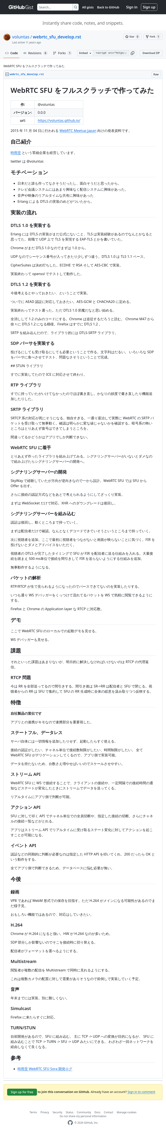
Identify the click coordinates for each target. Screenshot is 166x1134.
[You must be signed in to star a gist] (132, 37)
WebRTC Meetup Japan (77, 130)
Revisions (35, 53)
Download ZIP (151, 53)
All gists (88, 7)
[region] (83, 579)
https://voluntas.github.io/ (59, 120)
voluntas (20, 37)
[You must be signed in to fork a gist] (153, 37)
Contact (108, 1112)
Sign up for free (22, 1092)
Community (84, 1112)
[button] (132, 53)
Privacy (44, 1112)
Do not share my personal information (83, 1116)
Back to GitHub (108, 7)
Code (11, 53)
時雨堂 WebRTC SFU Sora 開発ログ (45, 1068)
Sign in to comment (141, 1092)
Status (69, 1112)
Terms (33, 1112)
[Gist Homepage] (21, 7)
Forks (62, 53)
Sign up (149, 7)
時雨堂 (16, 152)
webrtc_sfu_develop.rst (57, 37)
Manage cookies (126, 1112)
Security (57, 1112)
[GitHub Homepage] (70, 1122)
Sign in (131, 7)
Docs (97, 1112)
